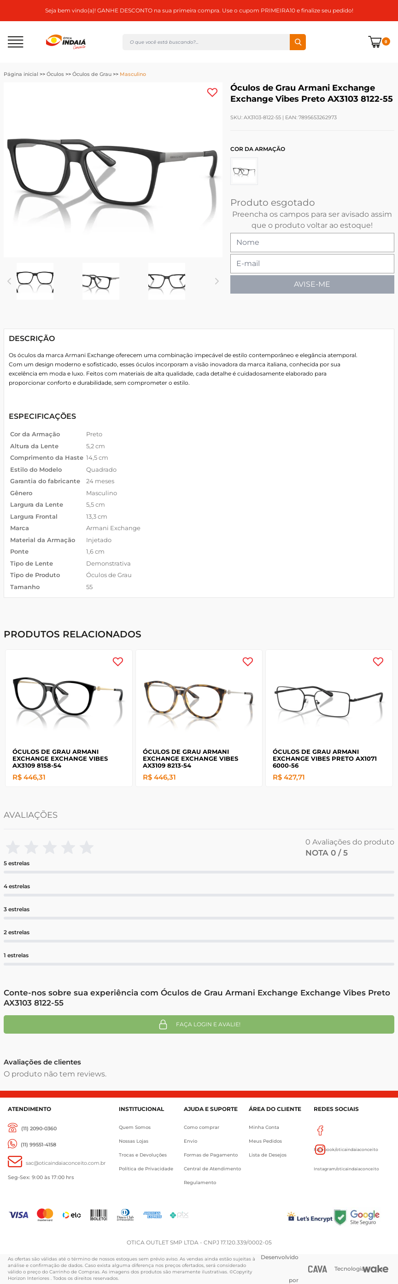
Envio (190, 1141)
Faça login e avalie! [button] (199, 1024)
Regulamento (200, 1183)
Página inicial (21, 74)
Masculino (133, 74)
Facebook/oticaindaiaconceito (346, 1130)
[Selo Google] (361, 1217)
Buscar (298, 42)
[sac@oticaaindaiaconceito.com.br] (56, 1163)
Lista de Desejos (268, 1155)
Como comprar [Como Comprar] (201, 1127)
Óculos (55, 74)
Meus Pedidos (265, 1141)
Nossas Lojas (133, 1141)
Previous (9, 281)
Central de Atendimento (212, 1169)
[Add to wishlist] (212, 92)
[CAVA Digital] (317, 1269)
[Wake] (375, 1268)
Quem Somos (135, 1127)
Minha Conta (264, 1127)
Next (216, 281)
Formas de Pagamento (211, 1155)
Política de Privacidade (146, 1169)
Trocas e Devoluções (143, 1155)
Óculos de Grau (91, 74)
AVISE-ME (312, 284)
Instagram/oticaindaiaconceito (346, 1149)
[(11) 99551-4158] (32, 1145)
